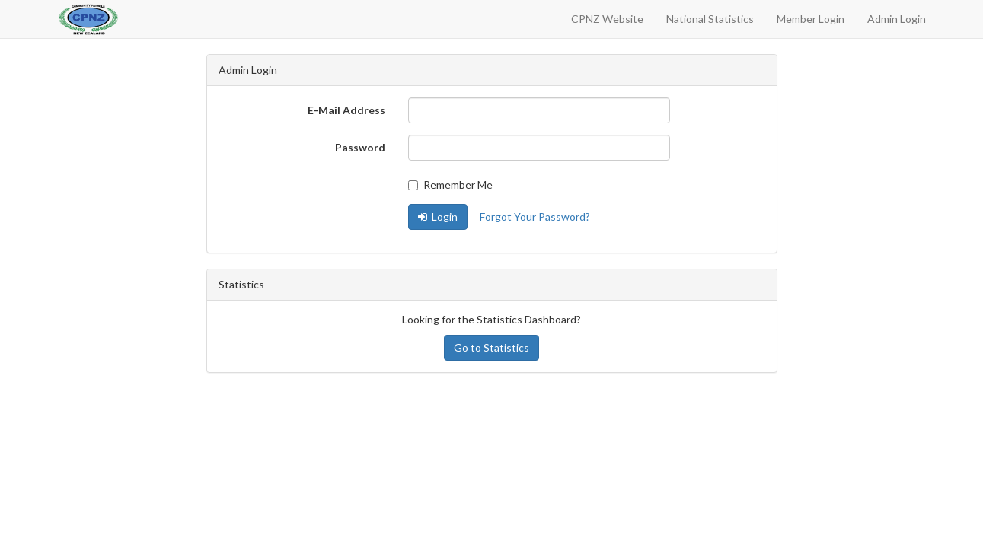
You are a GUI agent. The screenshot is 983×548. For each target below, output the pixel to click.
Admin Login (896, 18)
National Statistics (710, 18)
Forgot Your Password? (535, 216)
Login (438, 216)
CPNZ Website (607, 18)
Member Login (810, 18)
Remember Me (450, 184)
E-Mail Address (346, 110)
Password (360, 147)
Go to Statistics (491, 347)
